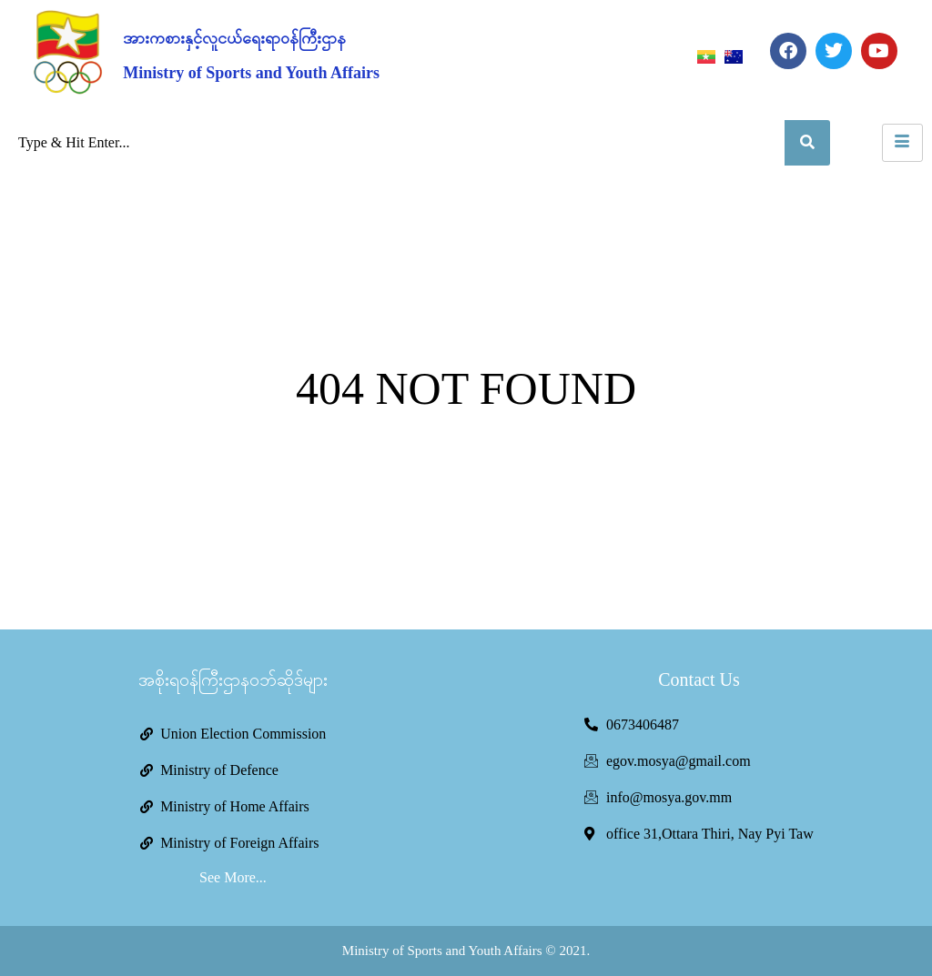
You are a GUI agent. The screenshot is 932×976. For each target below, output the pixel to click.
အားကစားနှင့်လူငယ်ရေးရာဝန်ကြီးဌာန (234, 38)
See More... (233, 877)
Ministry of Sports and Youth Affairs (251, 73)
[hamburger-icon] (902, 143)
